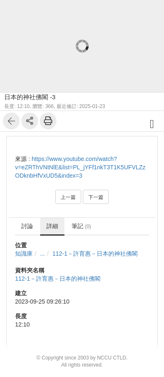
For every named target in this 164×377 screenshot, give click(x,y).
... (42, 253)
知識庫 (24, 253)
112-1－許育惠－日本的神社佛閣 (95, 253)
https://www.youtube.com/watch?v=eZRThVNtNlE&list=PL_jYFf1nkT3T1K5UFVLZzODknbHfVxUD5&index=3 (80, 167)
